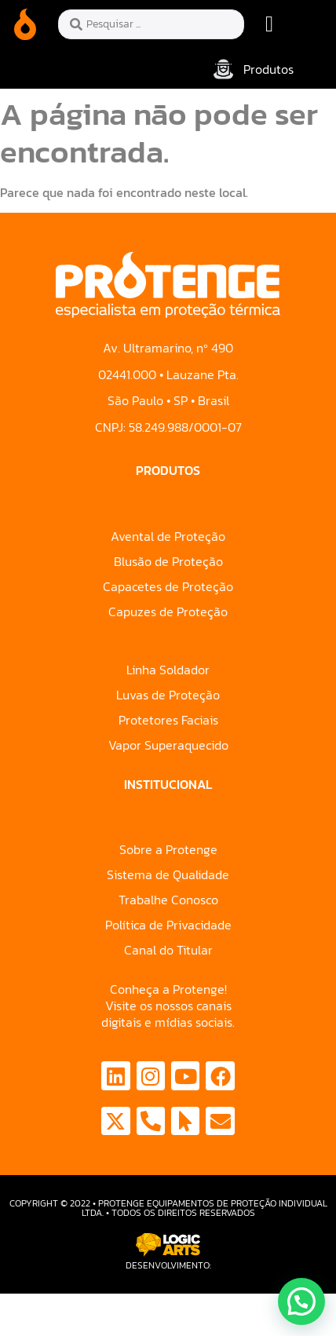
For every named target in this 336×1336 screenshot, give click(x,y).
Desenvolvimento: (168, 1265)
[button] (269, 24)
